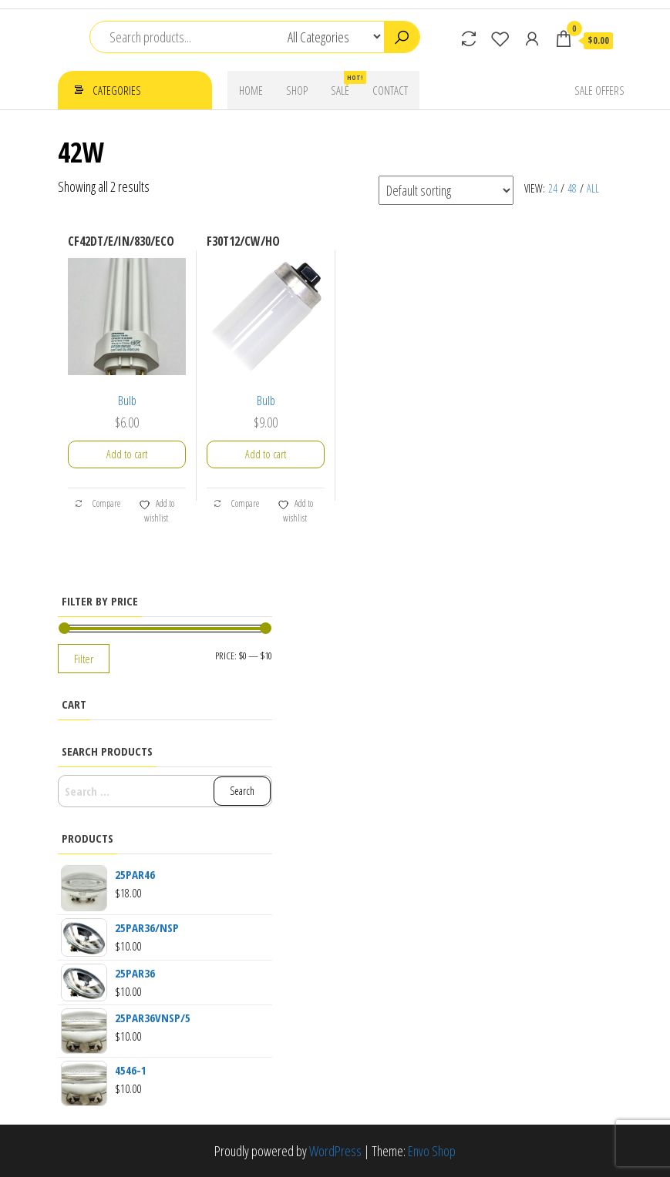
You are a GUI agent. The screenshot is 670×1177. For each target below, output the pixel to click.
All (593, 188)
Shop (297, 90)
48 (572, 188)
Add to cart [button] (126, 454)
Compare (97, 503)
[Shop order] (446, 190)
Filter (83, 658)
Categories (117, 90)
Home (251, 90)
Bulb (127, 400)
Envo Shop (432, 1151)
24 (552, 188)
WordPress (335, 1151)
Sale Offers (599, 90)
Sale (346, 84)
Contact (390, 90)
